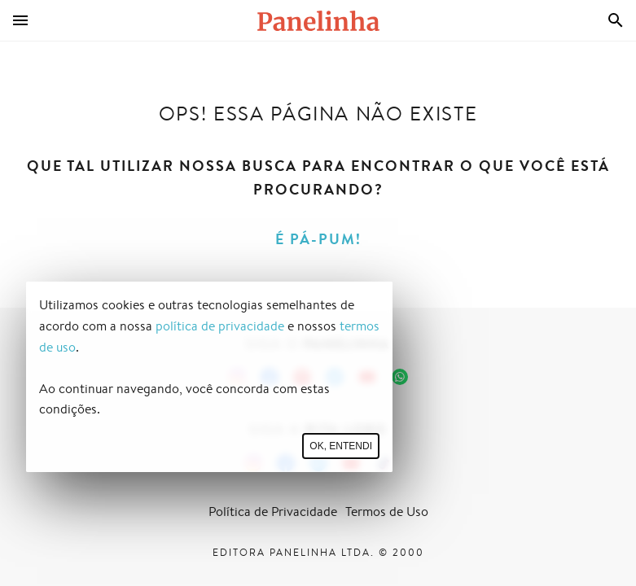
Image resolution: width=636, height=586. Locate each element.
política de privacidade (220, 326)
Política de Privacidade (272, 511)
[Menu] (20, 20)
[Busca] (615, 20)
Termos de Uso (386, 511)
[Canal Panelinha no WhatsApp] (400, 377)
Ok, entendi (340, 446)
